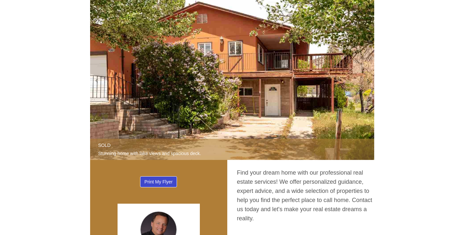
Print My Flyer (158, 181)
